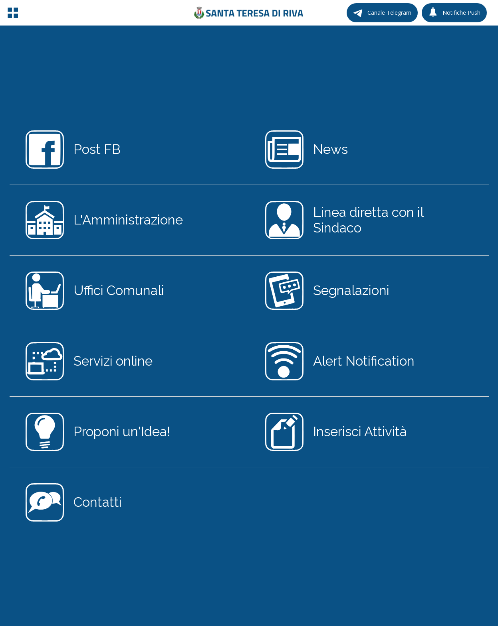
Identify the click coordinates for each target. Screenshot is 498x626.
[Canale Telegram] (382, 12)
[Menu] (12, 12)
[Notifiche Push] (454, 12)
